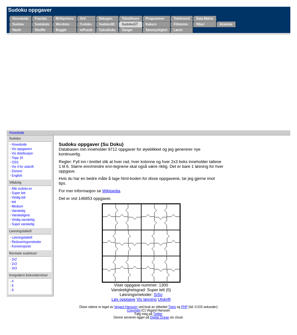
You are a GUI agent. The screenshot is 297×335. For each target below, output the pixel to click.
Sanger (127, 30)
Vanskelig (18, 211)
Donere (17, 171)
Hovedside (20, 18)
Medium (17, 206)
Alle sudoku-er (22, 188)
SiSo (158, 294)
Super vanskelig (23, 224)
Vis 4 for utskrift (23, 166)
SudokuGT (130, 24)
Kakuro (151, 24)
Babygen (105, 18)
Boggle (61, 30)
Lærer (178, 30)
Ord (83, 18)
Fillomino (181, 24)
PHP (184, 307)
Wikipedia (111, 190)
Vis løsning (146, 299)
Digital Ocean (159, 317)
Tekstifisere (130, 18)
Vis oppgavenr (22, 149)
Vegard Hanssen (126, 307)
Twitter (157, 314)
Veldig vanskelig (23, 219)
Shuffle (40, 30)
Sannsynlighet (156, 30)
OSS (15, 162)
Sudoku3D (107, 24)
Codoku (86, 24)
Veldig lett (18, 197)
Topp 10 (17, 158)
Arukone (226, 24)
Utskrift (164, 299)
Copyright (134, 310)
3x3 (14, 268)
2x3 (14, 264)
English (17, 175)
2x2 (14, 259)
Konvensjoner (21, 246)
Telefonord (182, 18)
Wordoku (62, 24)
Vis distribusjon (22, 153)
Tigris (172, 307)
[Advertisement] (148, 82)
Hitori (200, 24)
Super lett (18, 193)
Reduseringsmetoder (26, 242)
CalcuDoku (107, 30)
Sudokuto (42, 24)
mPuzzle (86, 30)
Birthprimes (65, 18)
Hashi (16, 30)
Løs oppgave (123, 299)
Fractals (41, 18)
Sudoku (18, 24)
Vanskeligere (21, 215)
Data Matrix (204, 18)
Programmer (155, 18)
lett (14, 202)
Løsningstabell (22, 237)
